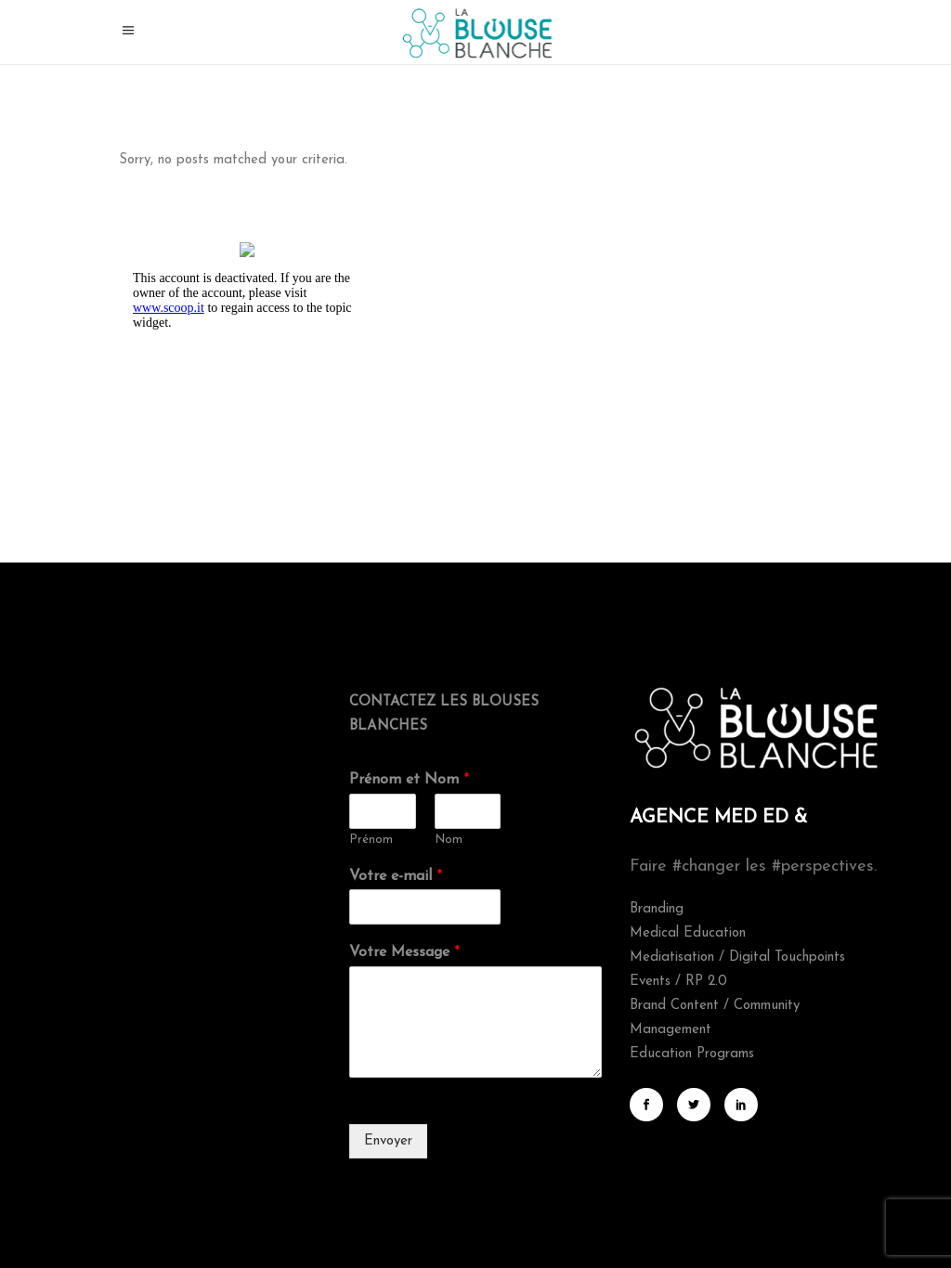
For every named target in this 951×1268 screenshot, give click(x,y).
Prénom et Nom (409, 779)
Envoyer (388, 1141)
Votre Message (404, 952)
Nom (448, 840)
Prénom (371, 840)
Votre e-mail (395, 876)
